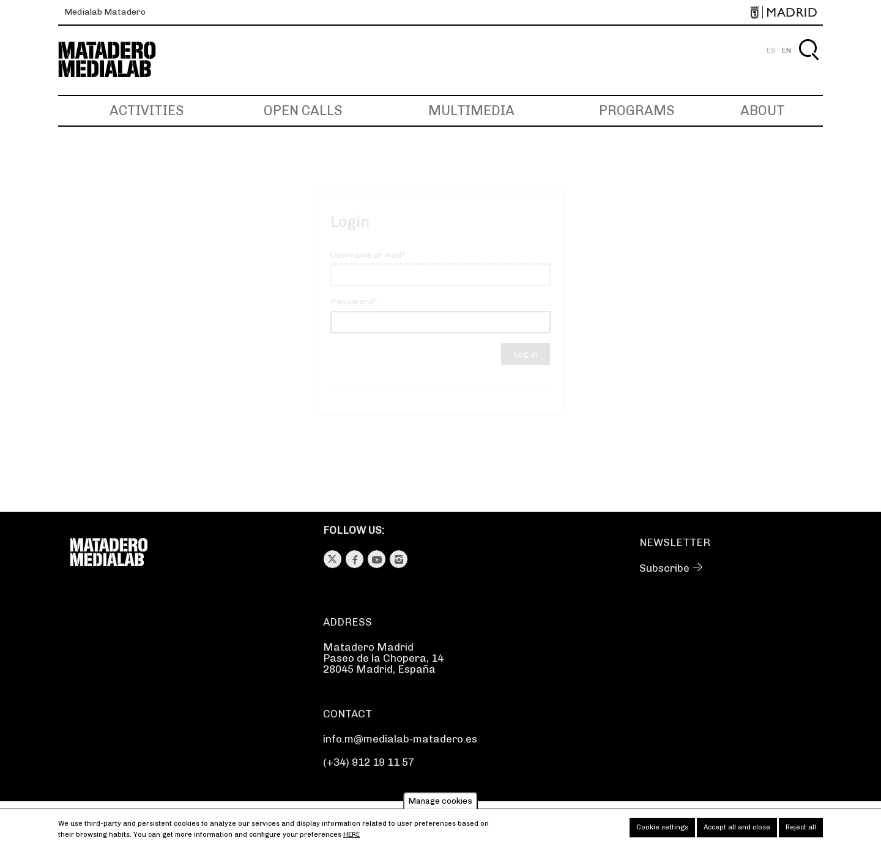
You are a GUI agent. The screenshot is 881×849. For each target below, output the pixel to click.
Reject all (801, 830)
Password (351, 312)
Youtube (376, 559)
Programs (636, 110)
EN (786, 50)
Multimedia (471, 110)
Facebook (354, 559)
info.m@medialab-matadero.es (400, 739)
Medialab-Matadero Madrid (118, 59)
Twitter (332, 559)
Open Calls (303, 110)
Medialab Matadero (105, 12)
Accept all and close (737, 830)
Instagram (398, 559)
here (351, 838)
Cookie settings (662, 830)
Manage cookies (440, 804)
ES (771, 50)
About (762, 110)
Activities (147, 110)
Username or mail (365, 266)
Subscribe (664, 568)
